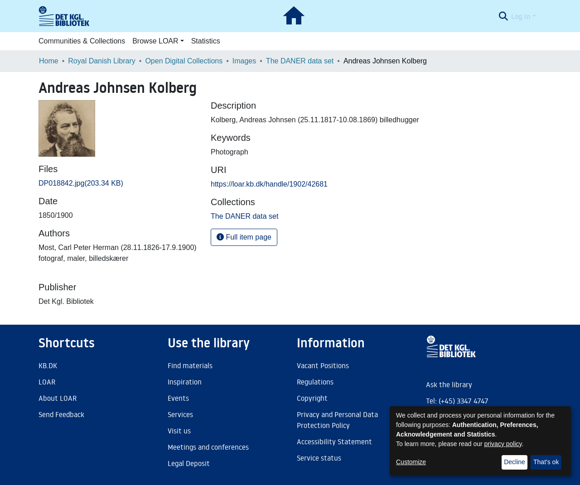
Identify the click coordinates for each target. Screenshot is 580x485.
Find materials (190, 365)
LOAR (47, 381)
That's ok (546, 462)
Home (48, 61)
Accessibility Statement (334, 441)
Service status (319, 457)
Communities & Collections (82, 41)
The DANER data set (300, 61)
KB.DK (48, 365)
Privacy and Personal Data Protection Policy (337, 420)
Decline (514, 462)
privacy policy (503, 443)
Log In (521, 16)
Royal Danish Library (101, 61)
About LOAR (58, 398)
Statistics (205, 41)
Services (180, 414)
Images (244, 61)
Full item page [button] (244, 237)
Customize (411, 462)
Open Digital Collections (183, 61)
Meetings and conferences (208, 446)
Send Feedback (61, 414)
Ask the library (449, 384)
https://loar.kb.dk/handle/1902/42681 (269, 184)
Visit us (179, 430)
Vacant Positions (323, 365)
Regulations (315, 381)
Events (178, 398)
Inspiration (185, 381)
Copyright (312, 398)
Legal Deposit (189, 463)
